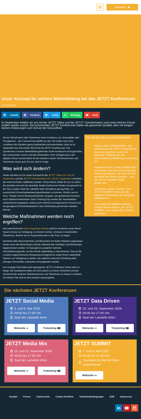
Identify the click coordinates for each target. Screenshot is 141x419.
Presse (27, 396)
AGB (111, 396)
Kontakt (13, 396)
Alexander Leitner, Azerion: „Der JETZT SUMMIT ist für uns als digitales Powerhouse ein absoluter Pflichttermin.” (114, 193)
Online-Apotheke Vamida (36, 228)
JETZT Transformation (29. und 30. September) (48, 178)
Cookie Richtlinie (65, 396)
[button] (100, 7)
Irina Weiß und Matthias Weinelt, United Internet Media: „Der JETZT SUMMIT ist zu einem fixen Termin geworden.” (114, 209)
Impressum (126, 396)
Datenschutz (43, 396)
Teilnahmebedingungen (91, 396)
